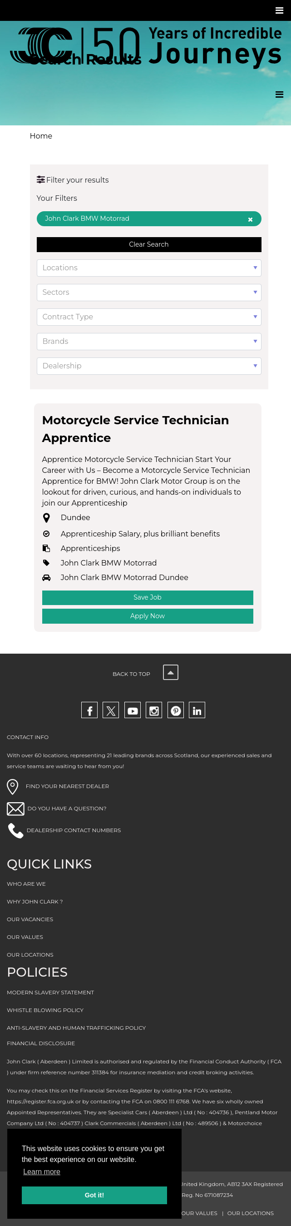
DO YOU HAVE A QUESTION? (66, 808)
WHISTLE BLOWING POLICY (45, 1010)
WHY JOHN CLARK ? (35, 901)
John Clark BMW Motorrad (149, 218)
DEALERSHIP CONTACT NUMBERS (73, 830)
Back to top (145, 673)
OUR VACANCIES (30, 919)
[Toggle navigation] (280, 10)
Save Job (147, 597)
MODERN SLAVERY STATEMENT (50, 992)
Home (41, 136)
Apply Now (147, 616)
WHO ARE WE (26, 883)
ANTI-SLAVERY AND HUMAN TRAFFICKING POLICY (76, 1027)
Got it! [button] (94, 1195)
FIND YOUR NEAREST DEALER (58, 786)
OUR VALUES (25, 936)
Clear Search (148, 244)
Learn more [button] (41, 1172)
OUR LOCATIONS (30, 954)
